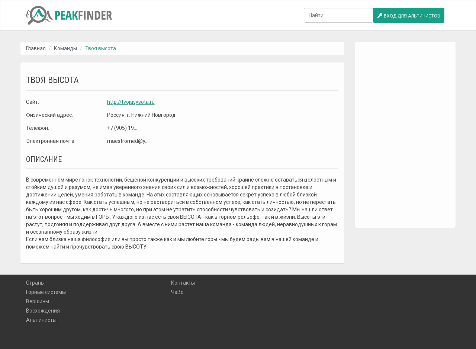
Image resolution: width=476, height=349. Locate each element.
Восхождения (43, 311)
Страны (35, 283)
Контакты (183, 283)
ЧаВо (177, 292)
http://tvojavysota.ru (131, 102)
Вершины (37, 301)
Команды (65, 48)
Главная (36, 48)
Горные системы (46, 292)
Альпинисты (41, 320)
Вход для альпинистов (408, 16)
